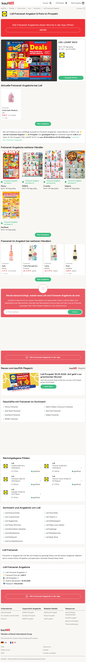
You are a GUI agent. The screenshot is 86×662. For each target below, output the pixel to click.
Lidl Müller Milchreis (12, 525)
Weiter (74, 312)
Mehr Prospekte (43, 235)
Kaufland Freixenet (11, 415)
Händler (12, 8)
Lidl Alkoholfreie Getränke (14, 529)
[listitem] (11, 104)
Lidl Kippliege (50, 529)
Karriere (3, 619)
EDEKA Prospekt (28, 612)
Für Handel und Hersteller (10, 616)
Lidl (29, 8)
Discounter (21, 8)
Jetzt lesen (48, 386)
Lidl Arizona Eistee (11, 513)
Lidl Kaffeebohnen (11, 533)
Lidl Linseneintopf (11, 517)
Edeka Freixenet (51, 415)
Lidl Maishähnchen (52, 533)
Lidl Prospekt (48, 619)
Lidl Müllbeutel (10, 537)
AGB (2, 653)
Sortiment (37, 8)
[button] (43, 60)
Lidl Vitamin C (50, 517)
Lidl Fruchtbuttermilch (13, 541)
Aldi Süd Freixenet (52, 411)
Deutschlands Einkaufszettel (70, 614)
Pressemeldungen (71, 624)
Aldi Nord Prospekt (50, 612)
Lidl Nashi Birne (51, 537)
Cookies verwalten (49, 653)
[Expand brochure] (29, 60)
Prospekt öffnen (71, 78)
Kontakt (45, 650)
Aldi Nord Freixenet (11, 411)
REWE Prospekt (27, 619)
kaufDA (3, 8)
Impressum (47, 647)
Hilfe (2, 647)
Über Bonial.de (6, 612)
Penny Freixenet (10, 407)
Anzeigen (81, 8)
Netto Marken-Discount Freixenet (58, 407)
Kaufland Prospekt (28, 616)
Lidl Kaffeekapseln (52, 521)
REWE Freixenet (10, 419)
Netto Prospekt (49, 616)
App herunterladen (71, 621)
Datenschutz (61, 306)
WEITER (43, 30)
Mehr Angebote (43, 124)
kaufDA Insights (70, 618)
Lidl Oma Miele (51, 513)
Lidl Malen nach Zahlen (54, 525)
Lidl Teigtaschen (10, 521)
